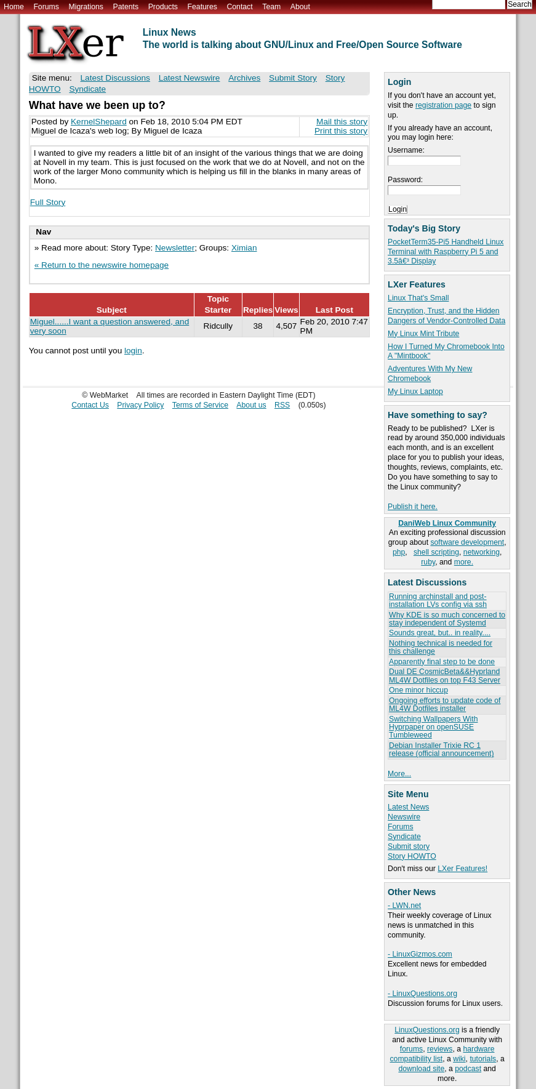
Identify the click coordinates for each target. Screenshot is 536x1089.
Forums (45, 6)
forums (411, 1049)
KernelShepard (99, 121)
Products (163, 6)
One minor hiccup (418, 690)
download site (421, 1068)
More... (399, 774)
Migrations (85, 6)
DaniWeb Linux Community (447, 523)
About (300, 6)
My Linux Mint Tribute (423, 333)
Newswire (404, 817)
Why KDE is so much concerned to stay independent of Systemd (447, 619)
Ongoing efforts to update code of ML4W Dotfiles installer (444, 704)
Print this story (340, 130)
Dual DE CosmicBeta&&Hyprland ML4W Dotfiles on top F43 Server (444, 675)
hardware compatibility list (442, 1054)
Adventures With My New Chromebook (430, 373)
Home (14, 6)
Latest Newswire (189, 77)
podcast (468, 1068)
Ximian (244, 247)
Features (202, 6)
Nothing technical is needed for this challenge (440, 647)
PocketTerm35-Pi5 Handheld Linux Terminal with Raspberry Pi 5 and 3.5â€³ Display (445, 252)
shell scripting (436, 552)
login (133, 350)
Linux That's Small (418, 298)
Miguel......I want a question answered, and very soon (109, 326)
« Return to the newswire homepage (101, 265)
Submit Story (293, 77)
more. (463, 562)
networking (481, 552)
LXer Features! (462, 868)
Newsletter (174, 247)
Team (271, 6)
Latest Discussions (115, 77)
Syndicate (404, 836)
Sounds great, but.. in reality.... (439, 633)
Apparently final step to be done (442, 661)
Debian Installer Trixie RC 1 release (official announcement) (441, 749)
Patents (126, 6)
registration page (443, 105)
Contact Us (90, 405)
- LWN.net (404, 905)
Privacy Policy (140, 405)
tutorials (483, 1059)
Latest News (408, 807)
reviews (439, 1049)
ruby (428, 562)
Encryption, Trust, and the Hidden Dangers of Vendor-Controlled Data (446, 316)
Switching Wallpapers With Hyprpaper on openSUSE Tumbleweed (433, 727)
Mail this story (341, 121)
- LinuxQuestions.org (422, 993)
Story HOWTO (412, 856)
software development (467, 542)
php (399, 552)
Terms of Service (200, 405)
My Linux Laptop (415, 391)
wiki (459, 1059)
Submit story (409, 846)
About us (251, 405)
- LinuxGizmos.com (420, 954)
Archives (244, 77)
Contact (239, 6)
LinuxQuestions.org (426, 1030)
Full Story (47, 202)
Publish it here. (413, 506)
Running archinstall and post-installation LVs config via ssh (438, 600)
